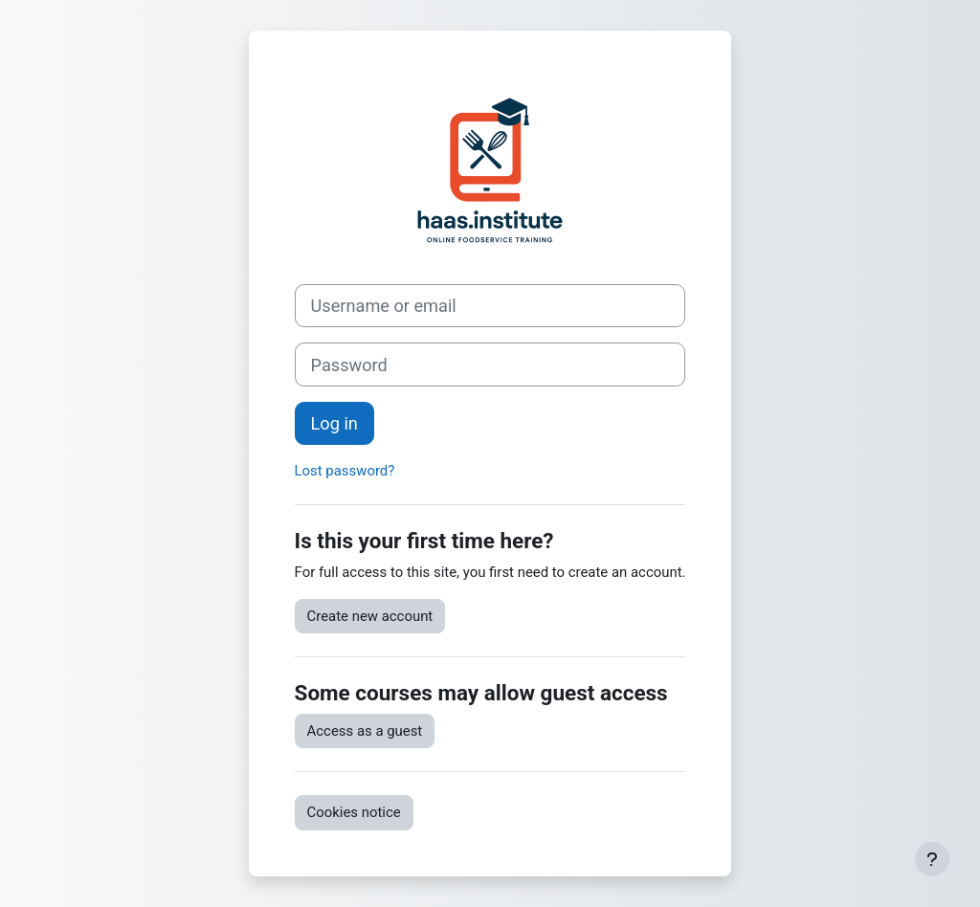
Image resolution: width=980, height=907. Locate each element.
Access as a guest (365, 731)
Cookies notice (354, 812)
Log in (334, 423)
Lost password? (345, 470)
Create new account (370, 616)
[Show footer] (932, 859)
